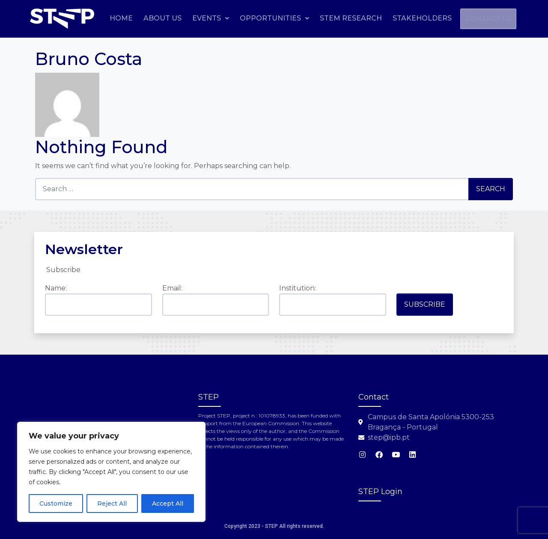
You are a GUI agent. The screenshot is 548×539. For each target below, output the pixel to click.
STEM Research (407, 18)
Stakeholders (478, 18)
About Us (219, 18)
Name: (56, 288)
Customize (55, 503)
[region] (111, 472)
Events (266, 18)
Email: (172, 288)
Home (177, 18)
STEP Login (380, 491)
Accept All (167, 503)
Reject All (112, 503)
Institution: (297, 288)
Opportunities (330, 18)
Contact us (485, 39)
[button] (266, 18)
